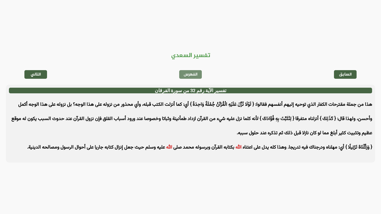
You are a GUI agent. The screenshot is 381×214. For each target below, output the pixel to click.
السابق (345, 74)
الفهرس (191, 74)
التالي (36, 74)
